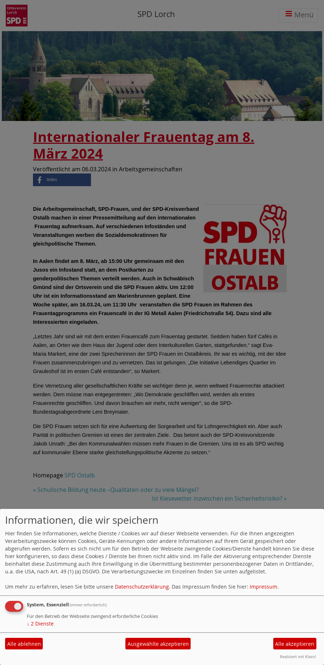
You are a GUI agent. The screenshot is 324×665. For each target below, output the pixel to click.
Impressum (263, 586)
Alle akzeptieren (294, 643)
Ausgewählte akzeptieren (158, 643)
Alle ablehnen (24, 643)
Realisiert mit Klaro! (298, 656)
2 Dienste (40, 623)
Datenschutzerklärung (142, 586)
